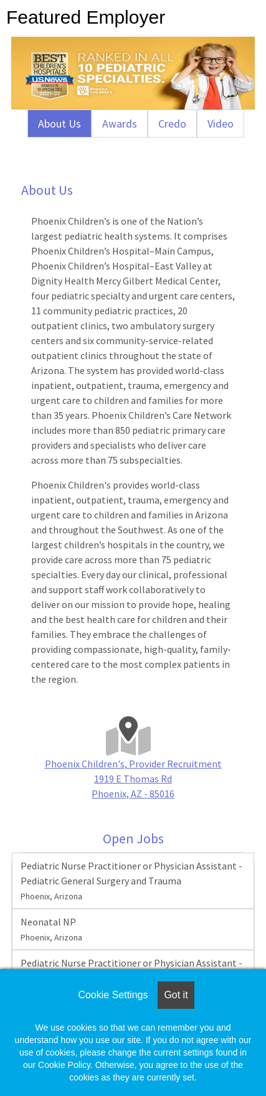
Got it (176, 995)
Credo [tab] (172, 123)
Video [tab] (220, 123)
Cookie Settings (113, 995)
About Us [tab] (59, 123)
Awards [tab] (119, 123)
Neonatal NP (51, 929)
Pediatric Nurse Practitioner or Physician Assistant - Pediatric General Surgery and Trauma (131, 880)
